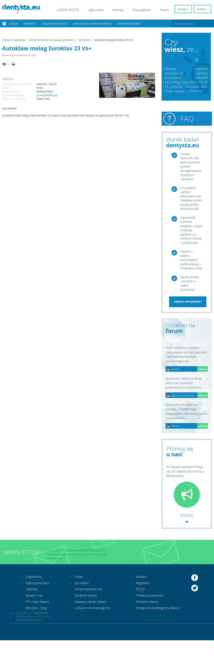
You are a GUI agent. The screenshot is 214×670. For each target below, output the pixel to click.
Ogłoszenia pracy (54, 23)
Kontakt (148, 604)
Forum (166, 10)
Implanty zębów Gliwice (95, 631)
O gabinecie (34, 604)
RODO (147, 617)
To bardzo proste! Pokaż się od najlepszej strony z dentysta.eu (185, 513)
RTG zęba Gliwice (38, 631)
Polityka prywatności (158, 624)
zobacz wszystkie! (188, 328)
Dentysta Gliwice (89, 624)
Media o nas (35, 624)
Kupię (81, 604)
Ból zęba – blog (37, 637)
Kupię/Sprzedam (128, 23)
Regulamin (150, 610)
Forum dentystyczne (92, 617)
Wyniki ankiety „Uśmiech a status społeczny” (190, 309)
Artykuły (120, 10)
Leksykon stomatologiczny (97, 637)
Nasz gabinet (144, 10)
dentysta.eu (41, 642)
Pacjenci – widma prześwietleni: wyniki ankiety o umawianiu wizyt (190, 282)
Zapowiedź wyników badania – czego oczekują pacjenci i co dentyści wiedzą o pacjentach (189, 244)
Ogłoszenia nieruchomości (92, 23)
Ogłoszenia (97, 10)
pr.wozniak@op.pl (46, 95)
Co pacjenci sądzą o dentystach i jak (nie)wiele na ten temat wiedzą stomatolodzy (190, 203)
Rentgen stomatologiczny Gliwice (167, 637)
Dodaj (13, 23)
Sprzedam (84, 610)
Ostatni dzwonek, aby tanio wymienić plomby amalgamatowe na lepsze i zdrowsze (191, 168)
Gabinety (29, 23)
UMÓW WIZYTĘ (70, 10)
